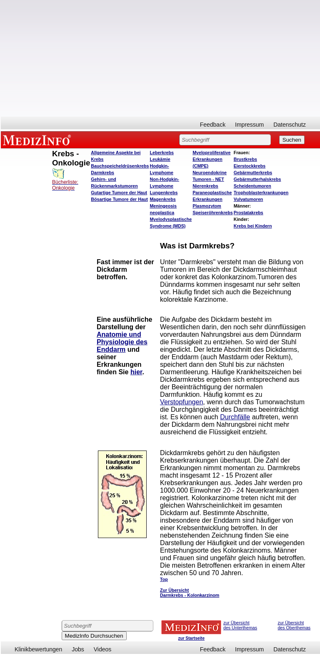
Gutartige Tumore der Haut (119, 192)
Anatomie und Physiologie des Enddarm (122, 342)
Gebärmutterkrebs (253, 172)
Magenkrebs (162, 199)
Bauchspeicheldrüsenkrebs (120, 165)
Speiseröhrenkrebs (212, 212)
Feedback (212, 124)
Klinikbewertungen (38, 649)
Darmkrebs (102, 172)
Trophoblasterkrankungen (261, 192)
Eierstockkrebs (249, 165)
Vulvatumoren (248, 199)
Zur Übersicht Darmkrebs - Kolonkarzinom (189, 593)
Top (164, 579)
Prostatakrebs (248, 212)
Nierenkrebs (205, 185)
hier (136, 372)
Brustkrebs (245, 159)
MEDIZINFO (38, 139)
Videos (103, 649)
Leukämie (160, 159)
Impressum (249, 124)
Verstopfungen (181, 402)
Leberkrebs (161, 152)
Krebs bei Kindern (253, 225)
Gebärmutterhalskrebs (257, 179)
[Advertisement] (160, 58)
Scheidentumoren (252, 185)
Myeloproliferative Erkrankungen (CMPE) (211, 159)
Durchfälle (235, 417)
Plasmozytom (206, 205)
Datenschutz (289, 124)
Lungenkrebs (164, 192)
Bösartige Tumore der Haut (119, 199)
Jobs (78, 649)
